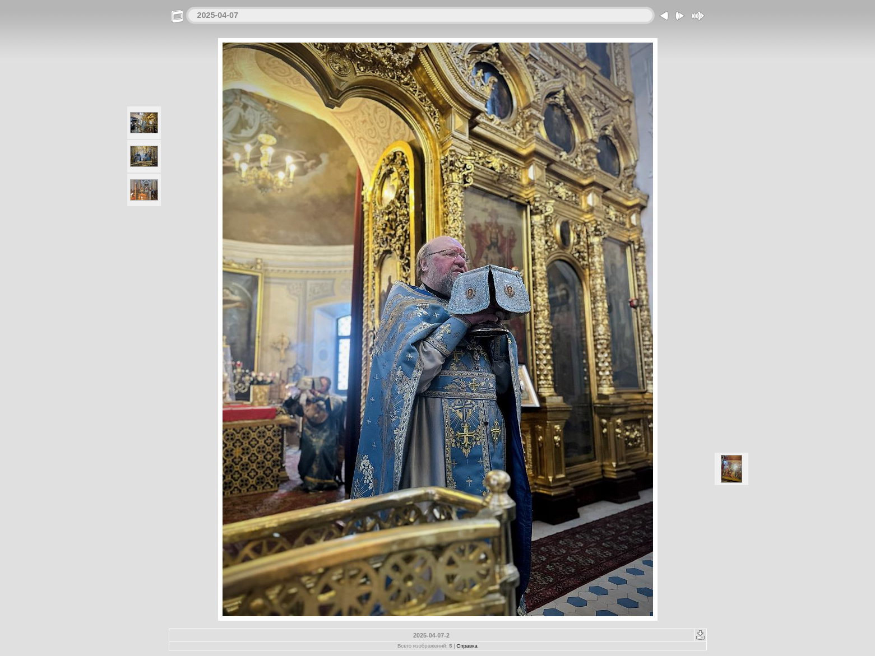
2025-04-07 (218, 15)
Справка (467, 646)
